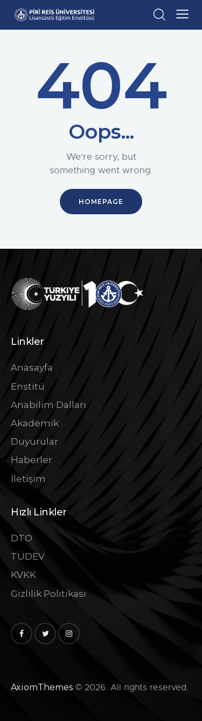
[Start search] (159, 14)
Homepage (101, 202)
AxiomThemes (42, 687)
